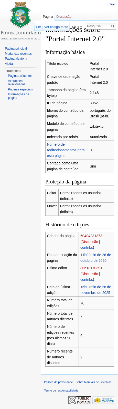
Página (48, 16)
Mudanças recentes (18, 53)
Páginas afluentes (20, 76)
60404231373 (91, 236)
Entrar (110, 4)
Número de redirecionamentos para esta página (66, 150)
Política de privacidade (58, 382)
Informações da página (18, 96)
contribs (86, 247)
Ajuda (9, 64)
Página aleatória (16, 58)
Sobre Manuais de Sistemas (94, 382)
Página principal (16, 48)
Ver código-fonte (56, 27)
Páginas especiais (20, 89)
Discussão (90, 242)
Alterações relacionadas (16, 82)
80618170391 (91, 268)
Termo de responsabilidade (61, 390)
